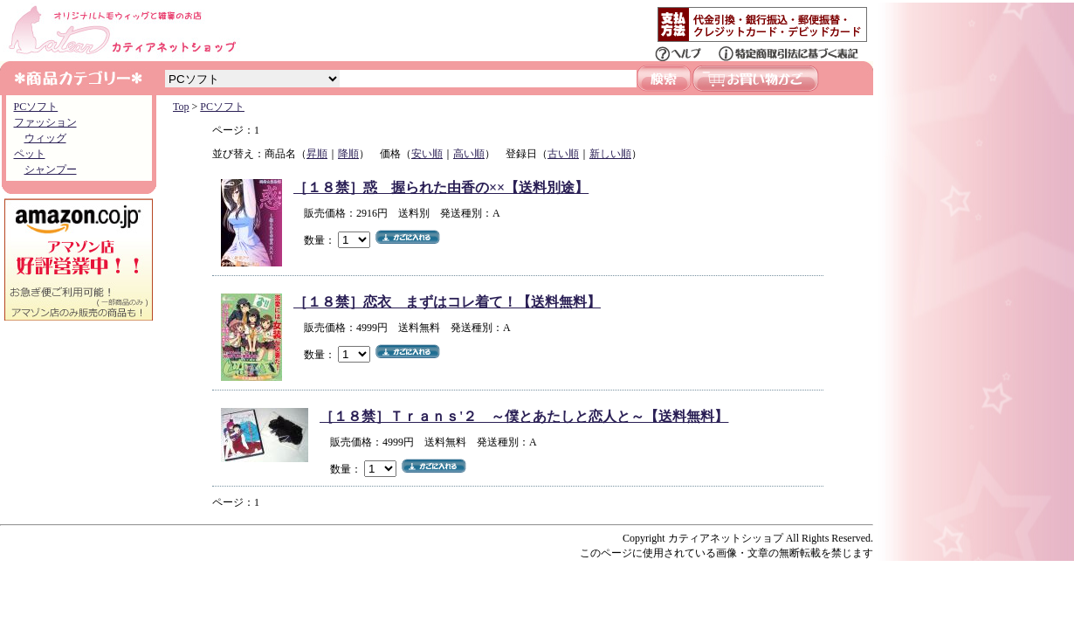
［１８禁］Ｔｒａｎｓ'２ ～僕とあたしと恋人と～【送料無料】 (524, 416)
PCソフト (36, 106)
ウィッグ (45, 138)
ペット (29, 154)
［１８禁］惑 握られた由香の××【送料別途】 (441, 187)
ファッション (45, 122)
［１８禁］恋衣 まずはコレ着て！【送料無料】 (447, 301)
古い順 (563, 154)
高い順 (469, 154)
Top (181, 106)
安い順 (427, 154)
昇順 (316, 154)
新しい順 (610, 154)
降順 (348, 154)
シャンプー (50, 169)
